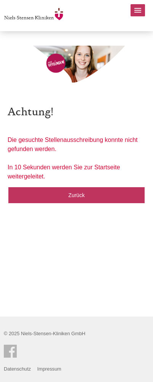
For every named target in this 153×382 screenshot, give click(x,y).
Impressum (49, 369)
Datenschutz (17, 369)
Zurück (77, 195)
